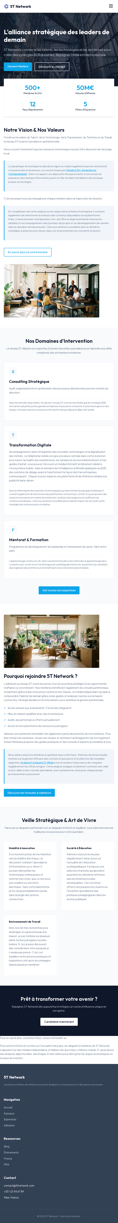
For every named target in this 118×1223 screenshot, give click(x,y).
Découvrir (48, 464)
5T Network (17, 6)
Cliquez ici (34, 476)
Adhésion (9, 1125)
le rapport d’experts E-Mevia (37, 762)
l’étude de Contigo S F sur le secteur (59, 402)
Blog (6, 1146)
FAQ (6, 1164)
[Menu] (111, 6)
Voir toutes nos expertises (59, 590)
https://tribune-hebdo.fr (84, 1050)
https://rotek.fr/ (79, 494)
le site (58, 691)
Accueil (8, 1107)
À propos (9, 1113)
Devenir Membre (18, 66)
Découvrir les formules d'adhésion (29, 792)
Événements (11, 1152)
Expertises (10, 1119)
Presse (8, 1158)
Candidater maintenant (59, 1021)
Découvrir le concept (52, 66)
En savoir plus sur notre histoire (27, 252)
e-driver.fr (36, 866)
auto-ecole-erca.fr (29, 564)
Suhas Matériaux (13, 741)
